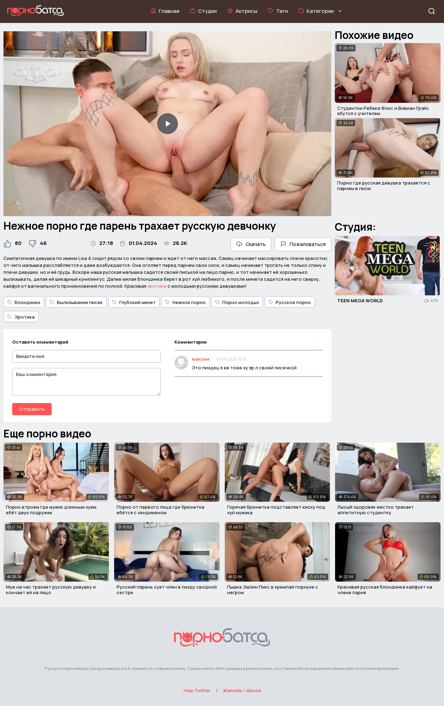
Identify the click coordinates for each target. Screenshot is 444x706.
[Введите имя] (86, 356)
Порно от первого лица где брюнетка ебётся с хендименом (160, 510)
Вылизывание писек (76, 302)
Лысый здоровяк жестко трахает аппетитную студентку (376, 510)
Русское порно (289, 302)
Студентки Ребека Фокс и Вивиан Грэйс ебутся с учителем (383, 111)
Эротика (21, 317)
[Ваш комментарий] (86, 382)
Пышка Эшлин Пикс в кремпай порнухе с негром (272, 590)
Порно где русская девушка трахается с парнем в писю (383, 185)
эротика (156, 286)
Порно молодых (237, 302)
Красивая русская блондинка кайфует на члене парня (385, 590)
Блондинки (23, 302)
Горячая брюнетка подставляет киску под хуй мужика (276, 510)
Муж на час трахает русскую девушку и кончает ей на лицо (51, 590)
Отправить (32, 409)
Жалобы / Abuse (242, 690)
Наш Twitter (197, 690)
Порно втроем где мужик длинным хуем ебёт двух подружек (51, 510)
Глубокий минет (134, 302)
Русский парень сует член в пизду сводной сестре (167, 590)
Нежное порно (185, 302)
